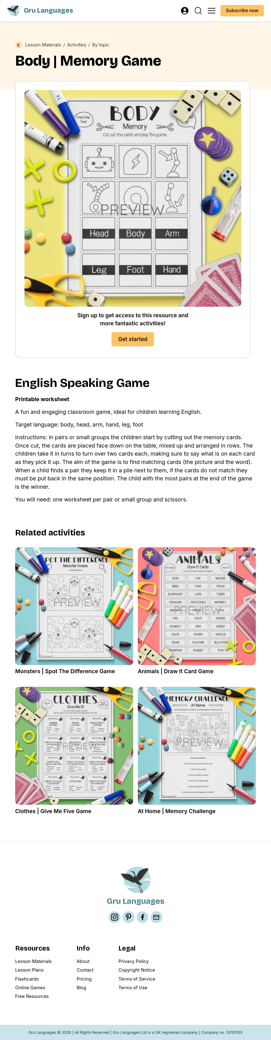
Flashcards (27, 979)
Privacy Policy (133, 961)
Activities (76, 45)
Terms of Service (136, 979)
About (83, 961)
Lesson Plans (29, 970)
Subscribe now (242, 10)
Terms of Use (132, 987)
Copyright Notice (136, 970)
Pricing (83, 979)
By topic (101, 45)
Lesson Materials (43, 45)
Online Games (30, 987)
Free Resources (32, 996)
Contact (85, 970)
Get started (132, 339)
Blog (81, 987)
